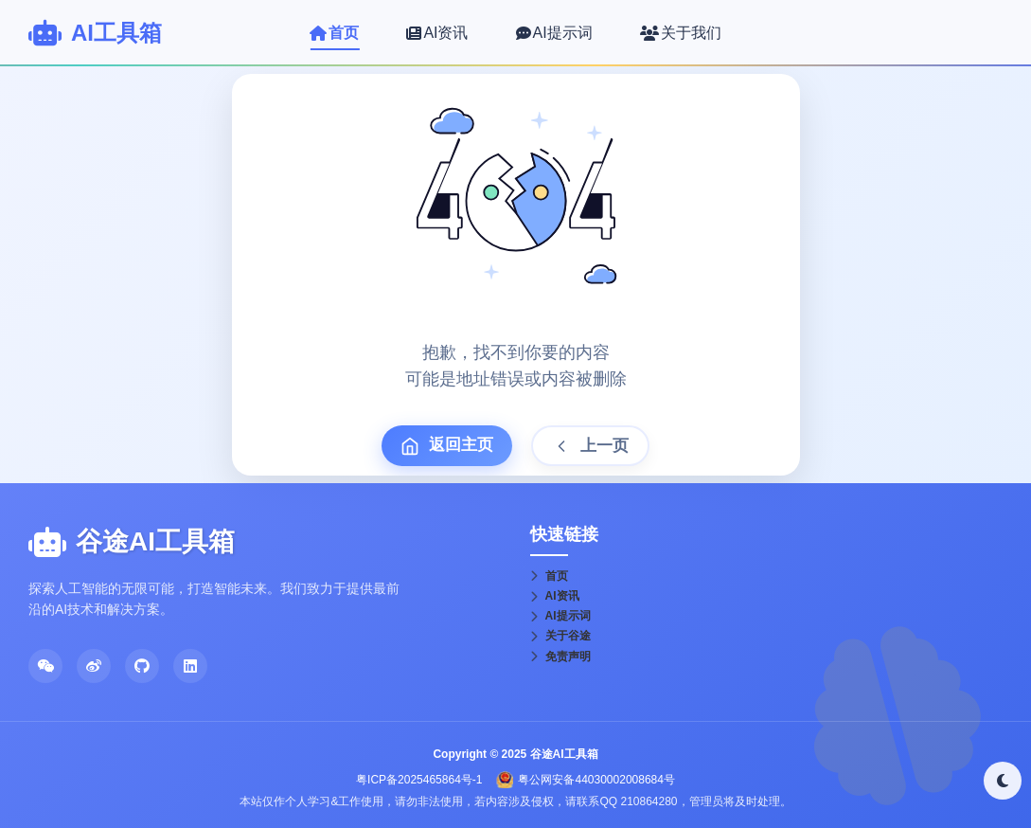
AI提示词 (560, 615)
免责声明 (560, 656)
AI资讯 (554, 596)
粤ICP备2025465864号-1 (419, 779)
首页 (549, 576)
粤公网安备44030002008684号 (596, 779)
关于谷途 (560, 635)
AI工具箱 (116, 32)
